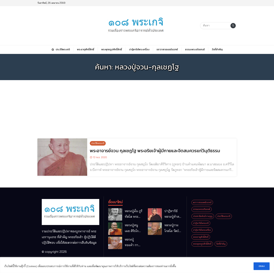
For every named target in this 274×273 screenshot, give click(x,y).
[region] (137, 265)
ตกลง (262, 266)
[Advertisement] (137, 107)
